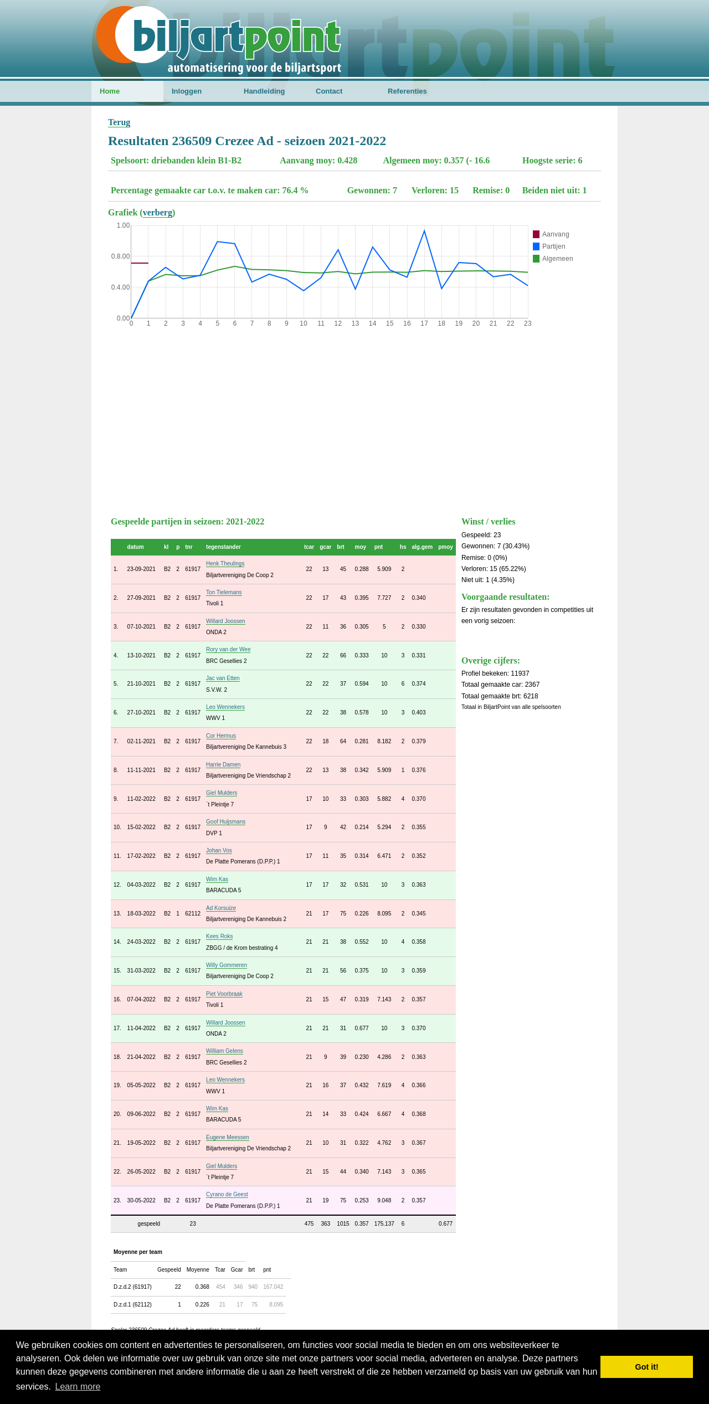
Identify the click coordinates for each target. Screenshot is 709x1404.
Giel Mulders (221, 793)
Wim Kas (217, 879)
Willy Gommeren (226, 965)
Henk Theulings (225, 563)
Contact (329, 91)
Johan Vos (219, 850)
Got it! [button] (647, 1366)
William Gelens (224, 1051)
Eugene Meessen (227, 1137)
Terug (119, 122)
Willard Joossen (225, 621)
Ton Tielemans (224, 592)
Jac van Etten (223, 678)
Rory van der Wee (228, 649)
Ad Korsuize (221, 908)
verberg (157, 212)
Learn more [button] (78, 1386)
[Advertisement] (354, 419)
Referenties (407, 91)
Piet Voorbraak (224, 994)
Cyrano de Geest (227, 1194)
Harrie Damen (223, 765)
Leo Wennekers (225, 707)
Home (110, 91)
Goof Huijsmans (225, 822)
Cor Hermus (221, 736)
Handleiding (264, 91)
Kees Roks (219, 936)
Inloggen (187, 91)
